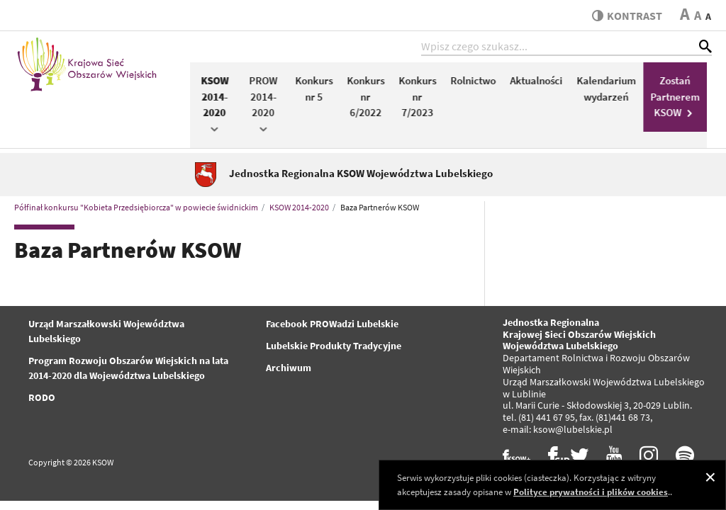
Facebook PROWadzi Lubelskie (332, 325)
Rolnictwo (478, 82)
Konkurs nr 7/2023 (422, 98)
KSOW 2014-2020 (219, 105)
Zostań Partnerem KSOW (680, 98)
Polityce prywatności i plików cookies (590, 492)
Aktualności (541, 82)
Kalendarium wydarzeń (611, 91)
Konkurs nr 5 (318, 91)
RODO (41, 399)
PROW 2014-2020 (268, 105)
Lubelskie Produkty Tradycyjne (333, 347)
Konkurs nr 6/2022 (370, 98)
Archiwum (288, 369)
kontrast (626, 15)
